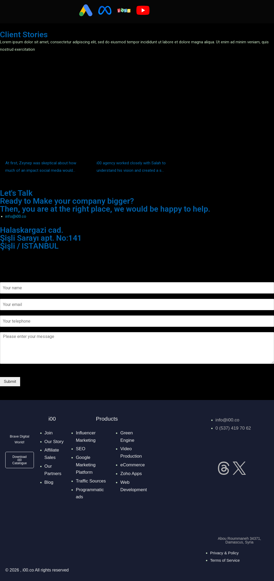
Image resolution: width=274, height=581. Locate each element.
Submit (10, 381)
